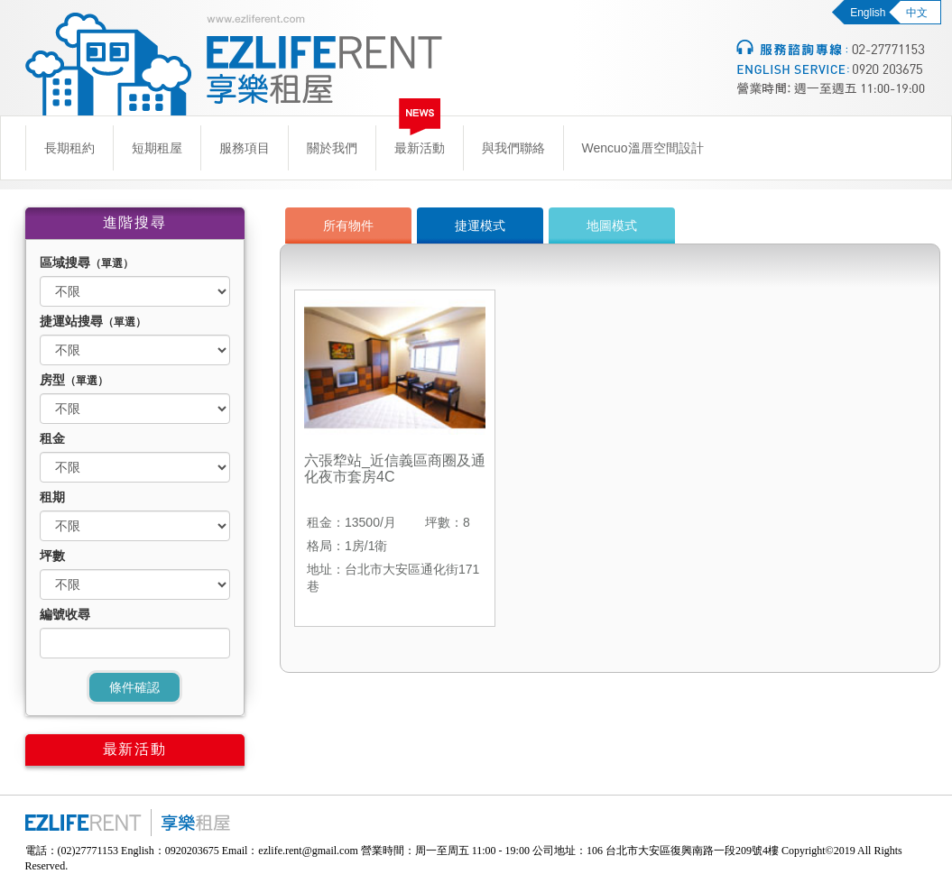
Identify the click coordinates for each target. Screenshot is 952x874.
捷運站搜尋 (93, 321)
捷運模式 (480, 225)
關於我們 (332, 148)
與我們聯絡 (513, 148)
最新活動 (419, 148)
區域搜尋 (87, 262)
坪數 (52, 555)
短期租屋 (157, 148)
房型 (74, 380)
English (867, 12)
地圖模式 (612, 225)
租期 (52, 497)
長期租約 (69, 148)
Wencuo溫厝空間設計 (643, 148)
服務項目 (244, 148)
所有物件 (348, 225)
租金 (52, 438)
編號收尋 (65, 614)
